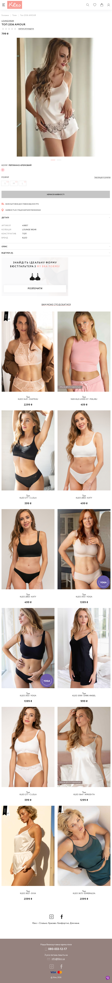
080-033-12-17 (57, 949)
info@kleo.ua (58, 959)
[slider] (9, 29)
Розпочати (35, 288)
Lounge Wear (8, 21)
